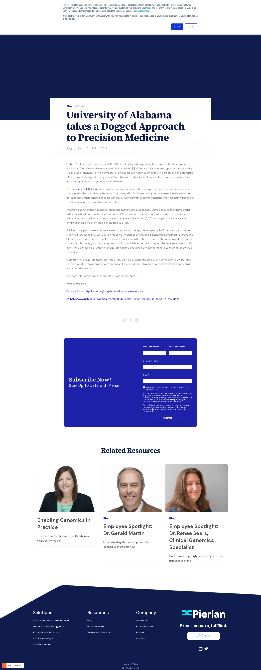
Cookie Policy (144, 11)
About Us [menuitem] (142, 614)
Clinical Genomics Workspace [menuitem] (51, 614)
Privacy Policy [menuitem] (130, 658)
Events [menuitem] (140, 626)
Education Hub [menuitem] (96, 620)
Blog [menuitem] (90, 614)
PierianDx (74, 142)
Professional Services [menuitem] (46, 626)
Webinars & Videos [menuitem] (99, 626)
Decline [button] (191, 27)
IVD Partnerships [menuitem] (43, 632)
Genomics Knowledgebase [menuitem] (49, 620)
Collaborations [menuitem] (42, 638)
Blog (69, 100)
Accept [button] (177, 27)
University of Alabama (85, 183)
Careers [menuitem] (141, 632)
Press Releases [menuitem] (145, 620)
